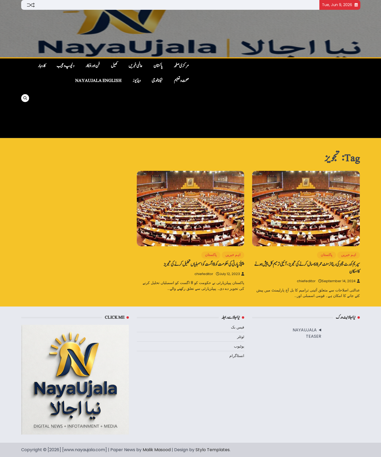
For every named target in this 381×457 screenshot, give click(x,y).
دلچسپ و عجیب (65, 66)
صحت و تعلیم (181, 80)
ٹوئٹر (240, 336)
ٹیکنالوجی (157, 80)
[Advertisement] (277, 98)
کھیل (114, 66)
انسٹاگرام (236, 355)
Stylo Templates (213, 450)
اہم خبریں (348, 255)
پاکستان (157, 66)
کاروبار (42, 66)
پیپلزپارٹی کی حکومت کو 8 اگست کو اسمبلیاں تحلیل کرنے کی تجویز (204, 264)
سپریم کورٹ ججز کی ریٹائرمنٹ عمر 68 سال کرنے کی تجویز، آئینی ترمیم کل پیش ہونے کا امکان (307, 268)
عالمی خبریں (135, 66)
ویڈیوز (136, 80)
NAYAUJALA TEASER (307, 333)
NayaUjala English (98, 80)
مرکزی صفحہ (181, 66)
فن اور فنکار (92, 66)
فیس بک (237, 327)
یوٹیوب (239, 346)
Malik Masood (157, 450)
